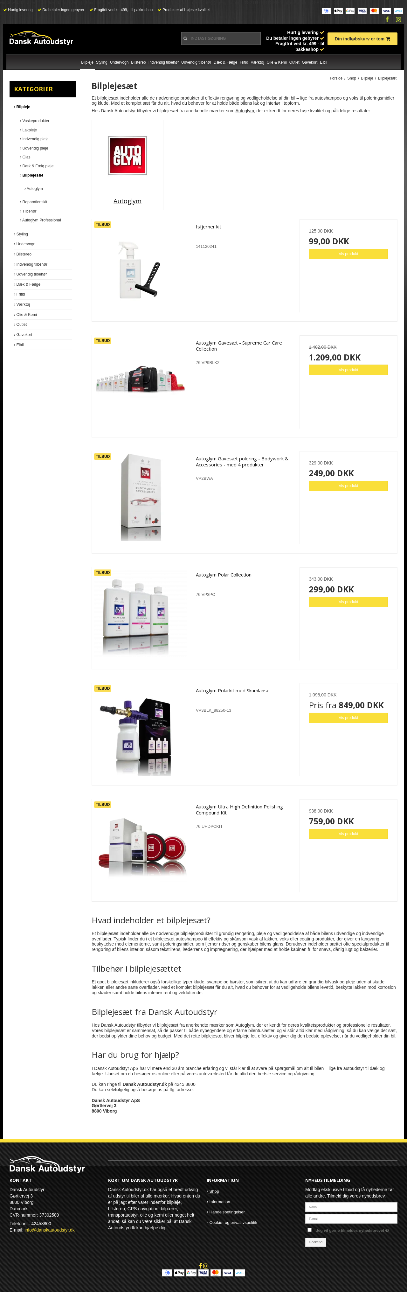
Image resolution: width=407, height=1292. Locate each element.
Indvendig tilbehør (163, 62)
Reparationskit (33, 202)
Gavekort (310, 62)
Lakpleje (28, 130)
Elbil (323, 62)
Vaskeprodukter (34, 121)
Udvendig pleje (34, 148)
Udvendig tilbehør (196, 62)
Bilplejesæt (31, 175)
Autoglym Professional (40, 220)
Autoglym (33, 188)
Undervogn (119, 62)
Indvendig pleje (34, 139)
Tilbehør (28, 211)
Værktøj (257, 62)
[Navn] (351, 1206)
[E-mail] (351, 1218)
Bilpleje (87, 62)
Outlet (294, 62)
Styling (101, 62)
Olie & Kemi (276, 62)
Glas (25, 157)
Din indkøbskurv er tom (362, 38)
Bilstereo (138, 62)
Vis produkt (348, 254)
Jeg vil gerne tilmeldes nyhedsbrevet (356, 1229)
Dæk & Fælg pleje (36, 166)
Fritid (244, 62)
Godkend (316, 1242)
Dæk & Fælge (225, 62)
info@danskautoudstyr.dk (49, 1230)
